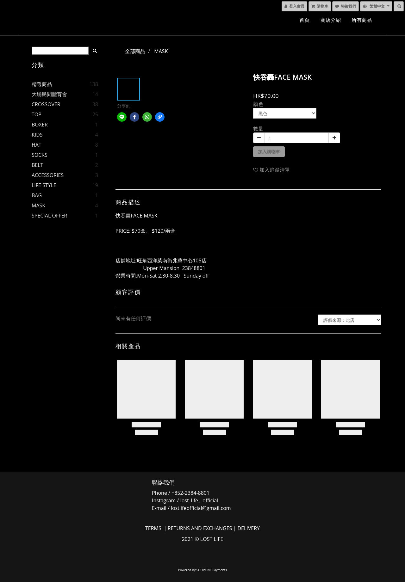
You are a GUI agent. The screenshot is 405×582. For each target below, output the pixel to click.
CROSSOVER (46, 104)
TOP (36, 114)
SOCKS (39, 154)
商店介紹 (331, 19)
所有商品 (362, 19)
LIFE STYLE (44, 185)
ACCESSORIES (48, 175)
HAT (36, 144)
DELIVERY (248, 528)
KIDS (37, 134)
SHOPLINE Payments (211, 570)
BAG (37, 195)
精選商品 (42, 84)
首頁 (304, 19)
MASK (38, 205)
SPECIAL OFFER (49, 215)
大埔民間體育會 (49, 94)
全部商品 (135, 51)
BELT (37, 165)
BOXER (40, 124)
